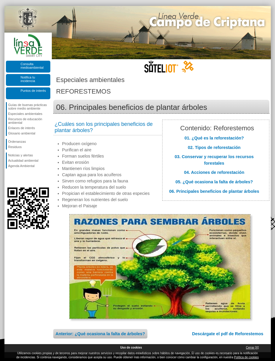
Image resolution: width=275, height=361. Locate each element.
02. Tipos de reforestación (214, 147)
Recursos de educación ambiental (25, 120)
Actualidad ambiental (23, 160)
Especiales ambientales (25, 113)
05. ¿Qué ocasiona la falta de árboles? (214, 181)
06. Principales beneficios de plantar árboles (214, 191)
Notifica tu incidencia (28, 79)
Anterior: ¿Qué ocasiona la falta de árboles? (100, 333)
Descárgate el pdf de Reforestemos (227, 333)
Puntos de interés (33, 90)
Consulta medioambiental (32, 65)
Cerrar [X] (252, 347)
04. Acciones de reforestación (214, 172)
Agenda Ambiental (21, 166)
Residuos (15, 147)
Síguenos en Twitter (19, 178)
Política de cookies (246, 357)
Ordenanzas (17, 141)
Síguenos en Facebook (9, 178)
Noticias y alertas (20, 155)
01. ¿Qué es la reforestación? (214, 138)
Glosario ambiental (22, 133)
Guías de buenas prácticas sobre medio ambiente (27, 106)
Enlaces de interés (21, 128)
